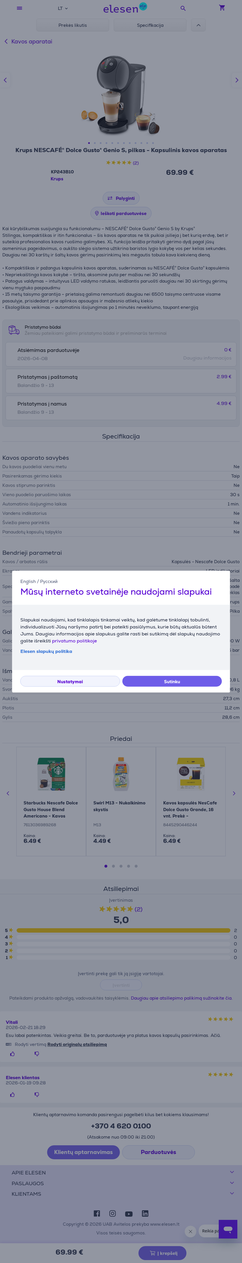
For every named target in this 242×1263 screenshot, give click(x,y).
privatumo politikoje (74, 641)
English (28, 581)
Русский (49, 581)
